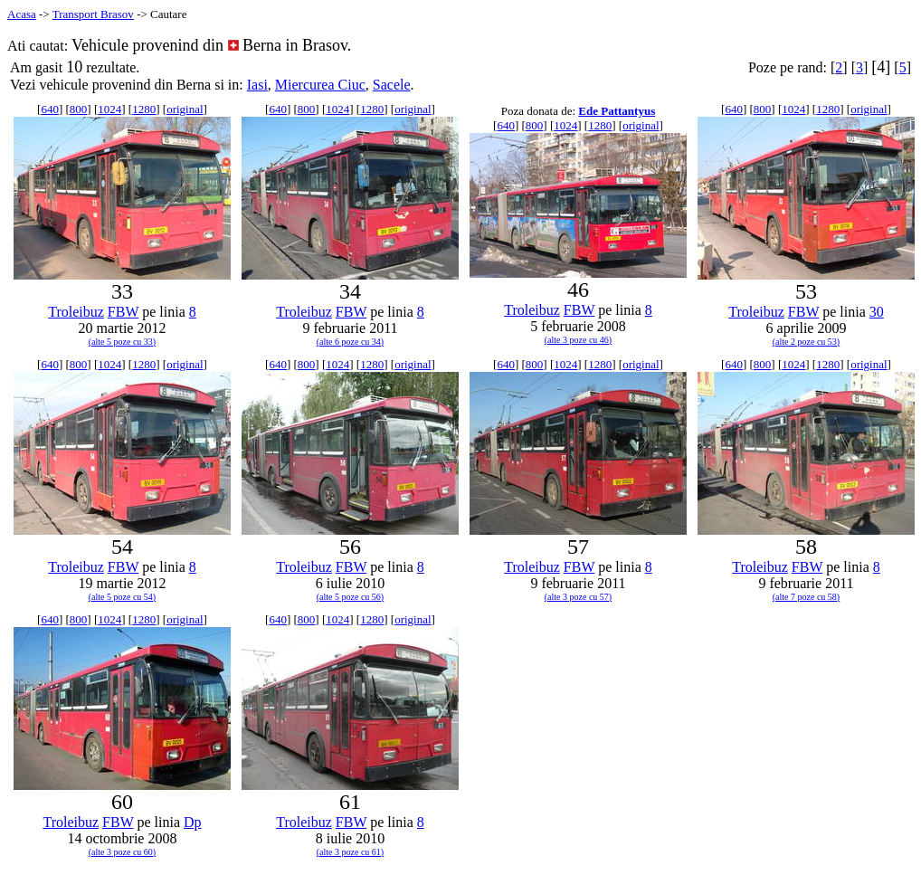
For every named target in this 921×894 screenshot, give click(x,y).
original (184, 109)
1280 (144, 109)
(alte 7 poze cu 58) (806, 597)
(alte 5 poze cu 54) (122, 597)
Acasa (21, 14)
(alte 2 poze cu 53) (806, 342)
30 (876, 311)
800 (79, 109)
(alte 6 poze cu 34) (350, 342)
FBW (123, 311)
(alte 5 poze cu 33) (122, 342)
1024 (109, 109)
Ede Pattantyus (616, 111)
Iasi (257, 84)
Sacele (392, 84)
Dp (193, 822)
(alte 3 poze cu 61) (350, 852)
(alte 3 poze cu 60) (122, 852)
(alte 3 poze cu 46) (578, 340)
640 (50, 109)
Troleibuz (76, 311)
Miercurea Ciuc (320, 84)
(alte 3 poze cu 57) (578, 597)
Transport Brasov (93, 14)
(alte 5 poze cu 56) (350, 597)
